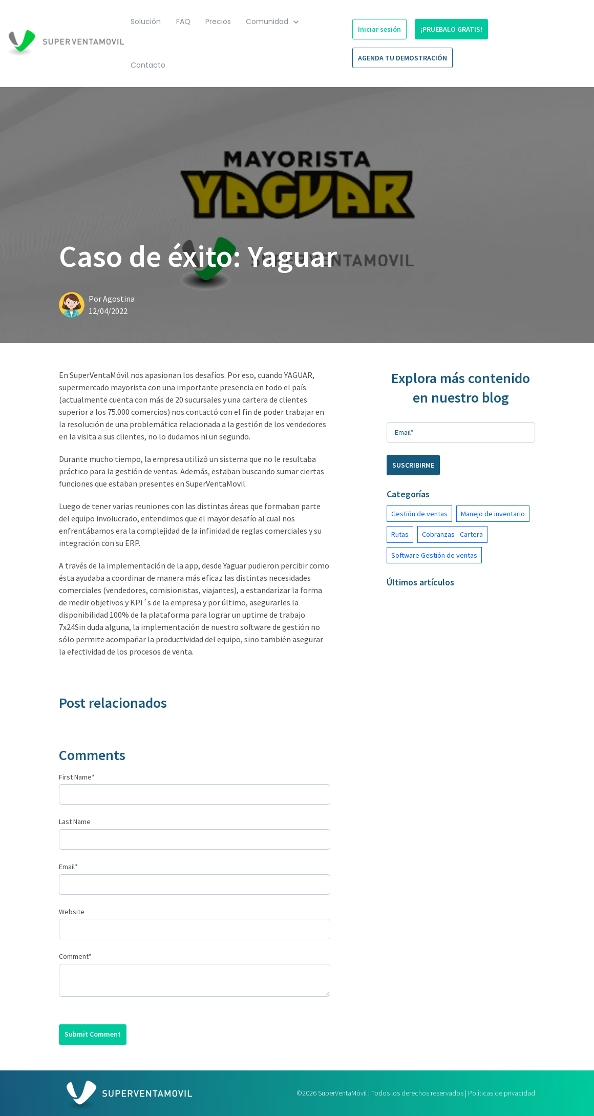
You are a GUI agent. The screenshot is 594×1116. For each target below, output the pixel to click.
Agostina (119, 298)
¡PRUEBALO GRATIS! (451, 29)
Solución (146, 21)
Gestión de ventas (419, 513)
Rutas (400, 534)
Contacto (148, 65)
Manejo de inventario (493, 513)
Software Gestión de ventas (434, 555)
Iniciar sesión (379, 29)
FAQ (183, 21)
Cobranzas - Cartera (452, 534)
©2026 (415, 1093)
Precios (218, 21)
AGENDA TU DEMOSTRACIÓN (402, 57)
